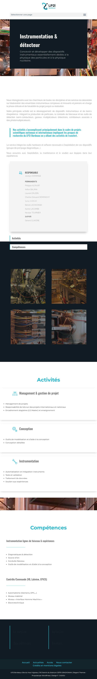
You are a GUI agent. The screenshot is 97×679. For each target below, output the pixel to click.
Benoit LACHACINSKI (33, 205)
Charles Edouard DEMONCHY (37, 197)
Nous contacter (64, 662)
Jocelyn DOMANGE (33, 176)
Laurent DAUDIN (32, 193)
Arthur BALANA (31, 189)
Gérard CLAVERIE (32, 221)
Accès (50, 662)
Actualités (38, 662)
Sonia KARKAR (31, 201)
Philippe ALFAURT (32, 186)
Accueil (26, 662)
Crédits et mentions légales (47, 665)
